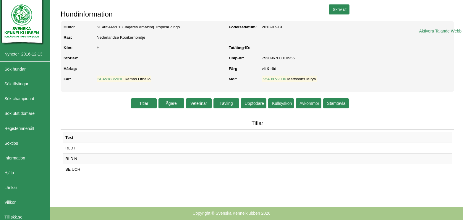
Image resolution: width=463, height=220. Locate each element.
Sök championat (19, 98)
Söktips (11, 143)
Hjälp (9, 172)
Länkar (10, 187)
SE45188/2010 (111, 79)
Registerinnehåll (19, 128)
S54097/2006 (274, 79)
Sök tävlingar (16, 84)
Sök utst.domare (19, 113)
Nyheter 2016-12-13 (23, 54)
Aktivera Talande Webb (440, 31)
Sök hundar (15, 69)
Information (14, 158)
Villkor (10, 202)
